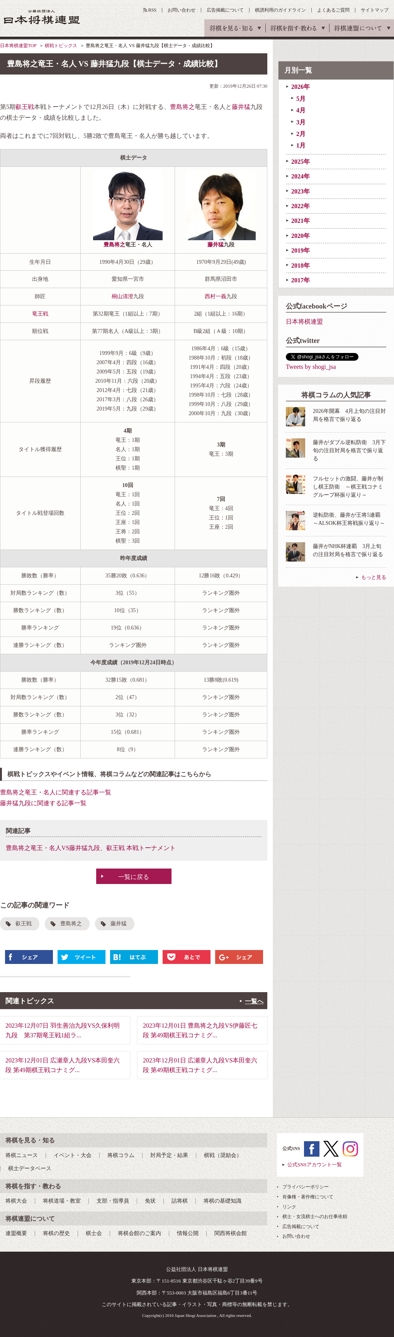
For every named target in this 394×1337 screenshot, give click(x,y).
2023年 (300, 191)
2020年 (300, 235)
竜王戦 (40, 314)
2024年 (300, 176)
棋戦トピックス (61, 45)
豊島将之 (182, 106)
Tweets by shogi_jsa (311, 366)
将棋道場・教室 (62, 1201)
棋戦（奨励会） (223, 1155)
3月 (301, 122)
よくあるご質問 (333, 10)
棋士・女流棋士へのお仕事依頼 (314, 1216)
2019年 (300, 250)
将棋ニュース (21, 1155)
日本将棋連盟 (304, 321)
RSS (152, 10)
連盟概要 (16, 1233)
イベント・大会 (73, 1155)
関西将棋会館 (230, 1233)
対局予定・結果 (169, 1155)
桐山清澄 (122, 296)
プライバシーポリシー (305, 1186)
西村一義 (215, 296)
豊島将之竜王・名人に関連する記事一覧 (55, 792)
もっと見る (373, 577)
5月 (301, 98)
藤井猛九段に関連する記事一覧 (43, 803)
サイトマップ (375, 10)
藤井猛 (241, 106)
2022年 (300, 206)
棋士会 (94, 1233)
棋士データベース (29, 1168)
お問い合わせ (181, 10)
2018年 (300, 265)
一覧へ (254, 1001)
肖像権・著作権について (307, 1197)
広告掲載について (225, 10)
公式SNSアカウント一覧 (314, 1164)
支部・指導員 (113, 1201)
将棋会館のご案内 (139, 1233)
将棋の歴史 (56, 1233)
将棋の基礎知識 (222, 1201)
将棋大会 (16, 1201)
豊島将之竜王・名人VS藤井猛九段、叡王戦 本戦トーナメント (91, 848)
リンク (289, 1207)
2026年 (300, 86)
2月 (301, 134)
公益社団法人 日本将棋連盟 (42, 17)
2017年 (300, 280)
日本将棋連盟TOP (18, 45)
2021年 (300, 220)
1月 (301, 145)
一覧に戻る (133, 877)
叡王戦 (24, 106)
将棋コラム (120, 1155)
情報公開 (188, 1233)
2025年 (300, 161)
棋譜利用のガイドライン (280, 10)
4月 (301, 110)
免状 (150, 1201)
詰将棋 (180, 1201)
